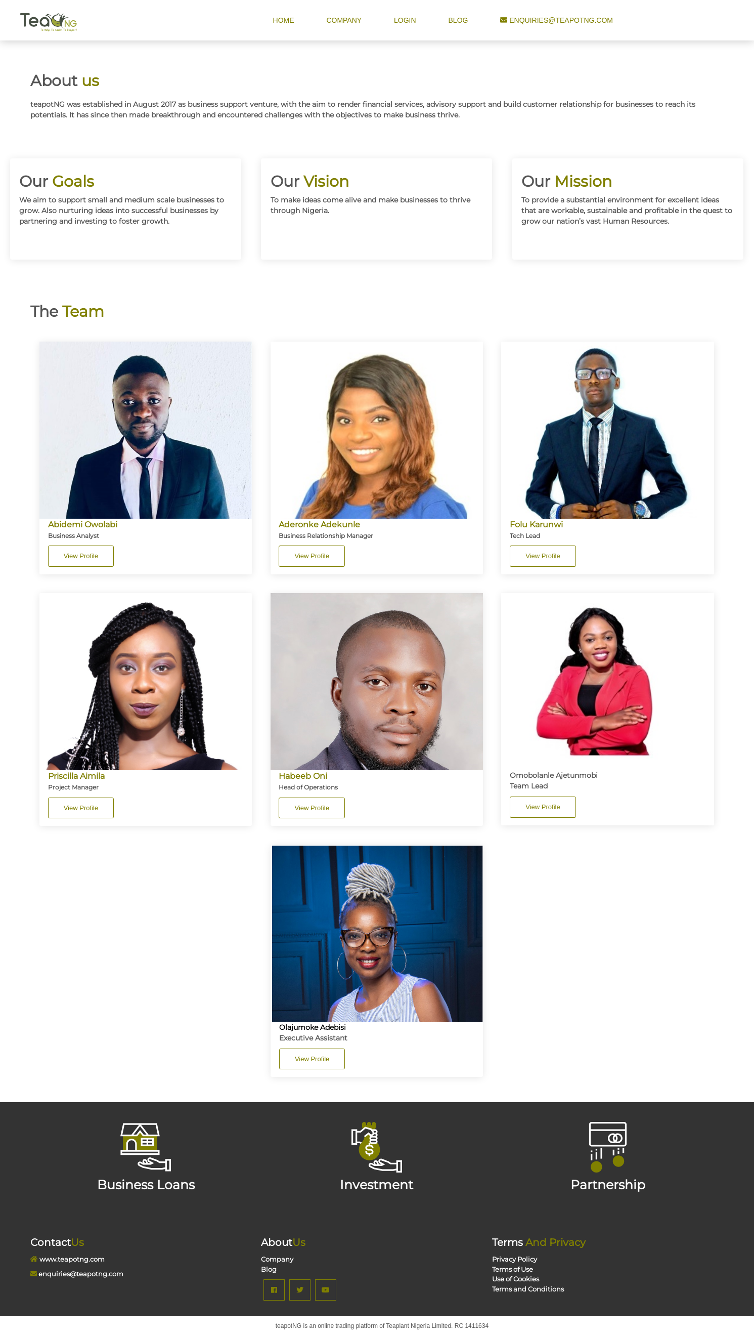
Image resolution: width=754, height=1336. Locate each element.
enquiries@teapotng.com (556, 20)
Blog (459, 20)
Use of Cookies (515, 1279)
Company (344, 20)
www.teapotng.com (72, 1259)
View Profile (81, 556)
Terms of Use (512, 1269)
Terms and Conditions (528, 1289)
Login (406, 20)
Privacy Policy (514, 1259)
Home (284, 20)
